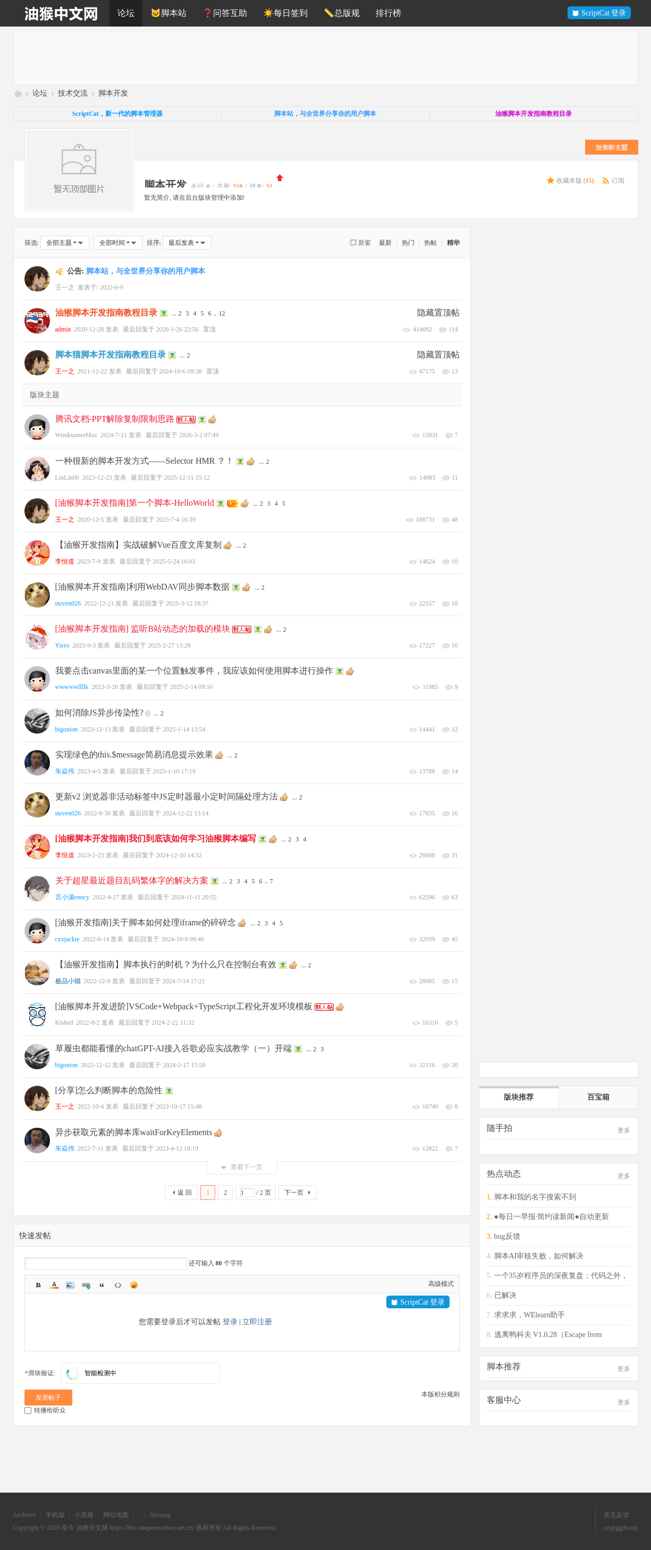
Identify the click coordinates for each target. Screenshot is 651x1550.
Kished (64, 1022)
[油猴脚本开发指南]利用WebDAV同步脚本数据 (142, 586)
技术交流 (73, 93)
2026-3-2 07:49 (198, 435)
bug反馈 (507, 1236)
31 (455, 855)
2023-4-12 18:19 (177, 1148)
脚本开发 (113, 93)
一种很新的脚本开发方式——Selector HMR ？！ (144, 460)
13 (455, 371)
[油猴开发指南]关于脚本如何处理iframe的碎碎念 (145, 922)
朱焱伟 (64, 771)
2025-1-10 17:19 (174, 771)
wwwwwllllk (72, 687)
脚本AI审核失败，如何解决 (539, 1256)
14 (455, 771)
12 (222, 313)
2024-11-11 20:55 (193, 897)
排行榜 (388, 13)
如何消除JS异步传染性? (99, 712)
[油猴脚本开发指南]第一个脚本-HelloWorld (134, 502)
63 (455, 897)
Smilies (134, 1285)
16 (455, 813)
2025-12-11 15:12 (187, 477)
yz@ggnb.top (621, 1527)
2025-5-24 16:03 (174, 561)
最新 (385, 242)
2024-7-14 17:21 (184, 981)
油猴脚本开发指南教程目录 (106, 312)
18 (455, 603)
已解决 (505, 1295)
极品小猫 (68, 981)
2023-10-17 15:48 (179, 1106)
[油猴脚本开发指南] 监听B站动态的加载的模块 (142, 628)
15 (455, 981)
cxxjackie (67, 939)
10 (455, 561)
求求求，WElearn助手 (529, 1315)
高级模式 (441, 1284)
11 (455, 477)
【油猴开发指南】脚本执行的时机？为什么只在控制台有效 (165, 964)
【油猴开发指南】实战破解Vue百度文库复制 (138, 544)
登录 (230, 1322)
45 (455, 939)
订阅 (618, 180)
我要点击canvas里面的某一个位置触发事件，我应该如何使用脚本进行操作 (194, 670)
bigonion (66, 729)
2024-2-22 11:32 (173, 1022)
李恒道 (64, 561)
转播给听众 (45, 1410)
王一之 (64, 287)
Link (86, 1285)
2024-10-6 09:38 (180, 371)
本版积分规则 (440, 1394)
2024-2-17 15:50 (184, 1065)
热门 (408, 242)
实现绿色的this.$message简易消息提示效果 (134, 754)
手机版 (55, 1515)
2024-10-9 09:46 (182, 939)
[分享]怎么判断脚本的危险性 (109, 1090)
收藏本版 (575, 180)
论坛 (125, 13)
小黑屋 (84, 1515)
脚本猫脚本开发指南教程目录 (110, 354)
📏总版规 (342, 13)
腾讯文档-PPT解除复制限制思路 (115, 418)
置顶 (209, 329)
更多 (624, 1130)
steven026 (68, 603)
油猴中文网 (17, 93)
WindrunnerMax (76, 435)
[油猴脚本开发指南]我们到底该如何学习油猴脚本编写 (156, 838)
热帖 (430, 242)
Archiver (24, 1515)
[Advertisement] (332, 58)
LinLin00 (67, 477)
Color (54, 1285)
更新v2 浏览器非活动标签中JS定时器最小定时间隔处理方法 (166, 796)
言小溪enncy (72, 897)
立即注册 (257, 1322)
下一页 (293, 1192)
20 (455, 1065)
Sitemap (160, 1515)
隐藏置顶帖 (438, 312)
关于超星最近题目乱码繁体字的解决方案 (131, 880)
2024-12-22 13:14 (185, 813)
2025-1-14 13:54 (184, 729)
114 (453, 329)
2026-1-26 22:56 (177, 329)
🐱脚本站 (168, 13)
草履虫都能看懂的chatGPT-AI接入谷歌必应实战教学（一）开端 (173, 1048)
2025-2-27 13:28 (169, 645)
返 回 (184, 1192)
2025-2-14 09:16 (191, 687)
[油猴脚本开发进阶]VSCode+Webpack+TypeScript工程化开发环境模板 (183, 1006)
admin (63, 329)
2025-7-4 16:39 (176, 519)
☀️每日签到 (285, 13)
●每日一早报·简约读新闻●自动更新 (551, 1217)
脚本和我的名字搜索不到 (535, 1197)
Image (70, 1285)
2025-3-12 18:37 (187, 603)
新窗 (364, 242)
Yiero (62, 645)
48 (455, 519)
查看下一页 (242, 1167)
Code (118, 1285)
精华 (453, 242)
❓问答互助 (224, 13)
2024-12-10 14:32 (179, 855)
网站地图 (116, 1515)
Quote (102, 1285)
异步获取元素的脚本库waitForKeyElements (134, 1132)
